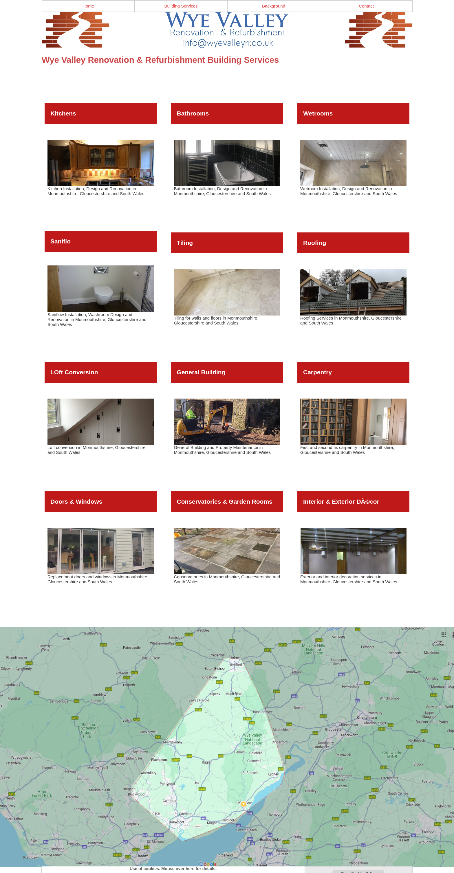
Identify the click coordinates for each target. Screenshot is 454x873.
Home (88, 5)
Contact (366, 5)
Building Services (180, 5)
